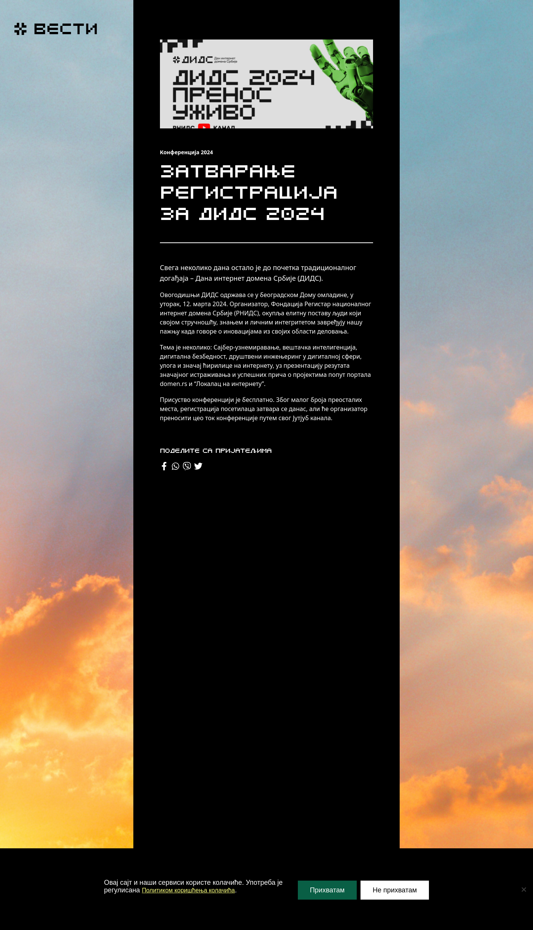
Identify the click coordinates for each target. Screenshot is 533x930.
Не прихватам (395, 890)
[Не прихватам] (523, 889)
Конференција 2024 (186, 152)
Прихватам (327, 890)
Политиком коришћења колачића (194, 890)
